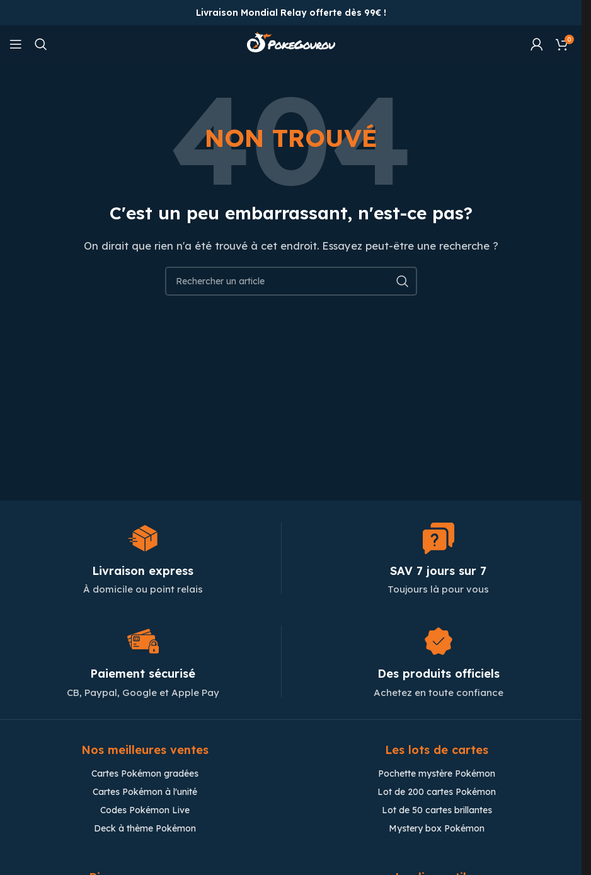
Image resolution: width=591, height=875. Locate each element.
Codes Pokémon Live (145, 810)
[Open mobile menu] (15, 44)
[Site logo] (291, 43)
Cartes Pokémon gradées (144, 773)
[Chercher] (41, 44)
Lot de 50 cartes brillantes (437, 810)
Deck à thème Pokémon (145, 828)
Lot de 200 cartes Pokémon (436, 791)
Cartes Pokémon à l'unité (145, 791)
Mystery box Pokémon (437, 828)
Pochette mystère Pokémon (436, 773)
